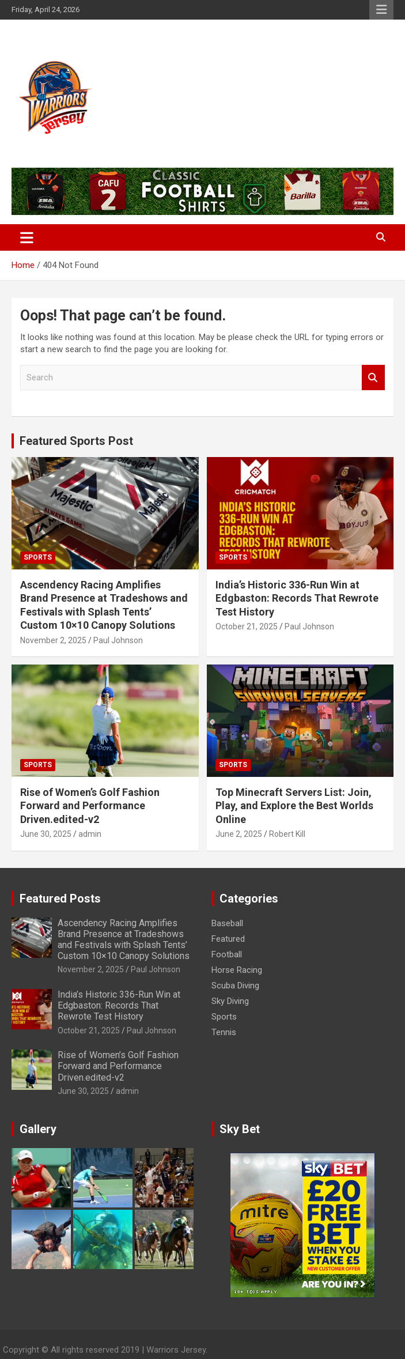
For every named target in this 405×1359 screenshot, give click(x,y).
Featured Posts (60, 898)
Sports (38, 557)
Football (226, 954)
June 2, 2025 (238, 834)
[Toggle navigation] (27, 237)
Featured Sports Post (76, 441)
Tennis (223, 1032)
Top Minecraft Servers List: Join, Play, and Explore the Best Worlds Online (294, 805)
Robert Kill (287, 834)
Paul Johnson (118, 640)
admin (89, 834)
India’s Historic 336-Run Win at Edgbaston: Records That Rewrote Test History (296, 598)
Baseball (227, 923)
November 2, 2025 (53, 640)
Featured (228, 939)
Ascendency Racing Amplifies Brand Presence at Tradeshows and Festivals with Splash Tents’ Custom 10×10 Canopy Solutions (124, 940)
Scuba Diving (235, 985)
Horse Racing (236, 970)
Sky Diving (230, 1001)
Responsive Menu (381, 10)
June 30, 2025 (45, 834)
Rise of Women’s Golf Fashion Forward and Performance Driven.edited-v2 (90, 805)
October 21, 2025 (246, 626)
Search (373, 378)
